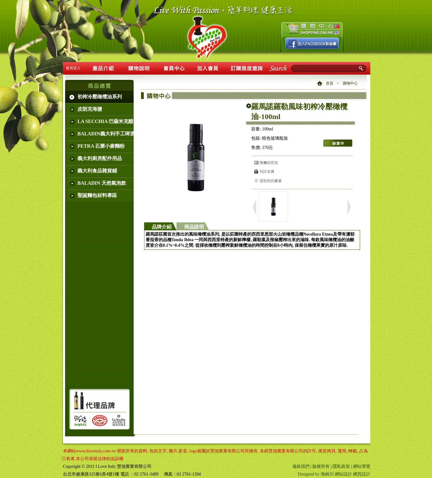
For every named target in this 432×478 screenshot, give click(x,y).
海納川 (327, 474)
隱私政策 (341, 466)
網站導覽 (361, 466)
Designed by (309, 474)
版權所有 (321, 466)
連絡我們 (300, 466)
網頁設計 (361, 474)
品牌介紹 (162, 226)
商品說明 (194, 226)
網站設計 (343, 474)
